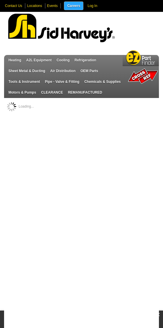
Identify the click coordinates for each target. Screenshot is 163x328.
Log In (92, 6)
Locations (34, 6)
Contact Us (13, 6)
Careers (73, 6)
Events (52, 6)
